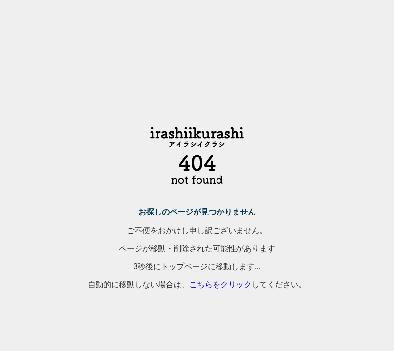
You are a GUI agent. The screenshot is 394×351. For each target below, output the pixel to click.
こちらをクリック (220, 284)
